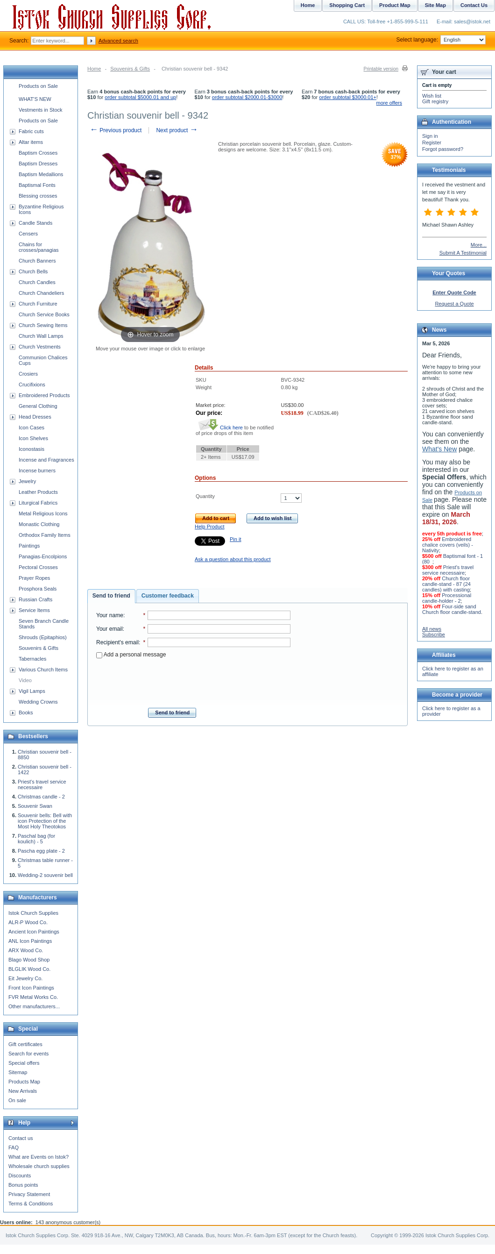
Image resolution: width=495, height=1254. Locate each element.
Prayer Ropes (34, 578)
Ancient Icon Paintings (33, 931)
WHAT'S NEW (35, 99)
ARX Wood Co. (25, 950)
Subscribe (433, 634)
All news (431, 629)
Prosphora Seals (38, 588)
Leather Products (38, 492)
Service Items (34, 610)
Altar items (31, 142)
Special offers (23, 1063)
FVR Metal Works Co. (33, 997)
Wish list (431, 96)
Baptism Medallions (41, 174)
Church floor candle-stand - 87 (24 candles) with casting (446, 584)
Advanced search (118, 40)
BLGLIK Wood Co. (29, 969)
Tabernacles (32, 659)
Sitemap (17, 1072)
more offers (389, 103)
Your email (109, 629)
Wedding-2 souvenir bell (45, 875)
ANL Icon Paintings (30, 941)
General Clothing (38, 406)
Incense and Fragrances (46, 460)
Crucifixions (32, 384)
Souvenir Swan (35, 806)
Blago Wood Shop (29, 959)
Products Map (24, 1081)
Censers (28, 233)
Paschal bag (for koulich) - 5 (36, 838)
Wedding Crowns (38, 702)
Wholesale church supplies (39, 1166)
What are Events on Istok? (38, 1157)
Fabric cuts (31, 131)
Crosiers (28, 374)
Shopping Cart (347, 5)
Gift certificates (25, 1044)
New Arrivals (22, 1091)
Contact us (20, 1138)
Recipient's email (117, 642)
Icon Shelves (33, 438)
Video (25, 680)
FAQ (13, 1147)
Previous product (115, 130)
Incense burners (37, 470)
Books (26, 712)
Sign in (430, 136)
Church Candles (37, 282)
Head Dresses (35, 417)
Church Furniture (38, 303)
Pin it (235, 539)
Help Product (210, 526)
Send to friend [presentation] (111, 595)
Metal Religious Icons (43, 513)
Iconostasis (31, 449)
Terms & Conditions (30, 1203)
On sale (17, 1100)
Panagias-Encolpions (43, 556)
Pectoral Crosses (38, 567)
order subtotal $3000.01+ (347, 97)
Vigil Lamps (32, 691)
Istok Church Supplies (33, 913)
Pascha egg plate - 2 (41, 851)
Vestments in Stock (41, 110)
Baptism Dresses (38, 163)
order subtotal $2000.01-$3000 (247, 97)
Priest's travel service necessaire (42, 784)
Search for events (28, 1053)
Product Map (394, 5)
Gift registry (435, 101)
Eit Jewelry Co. (25, 978)
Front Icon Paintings (31, 987)
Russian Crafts (35, 599)
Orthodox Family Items (45, 535)
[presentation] (193, 680)
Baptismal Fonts (37, 185)
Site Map (435, 5)
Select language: (441, 39)
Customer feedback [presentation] (167, 595)
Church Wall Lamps (41, 336)
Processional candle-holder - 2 (446, 598)
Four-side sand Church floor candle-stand (451, 609)
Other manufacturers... (34, 1006)
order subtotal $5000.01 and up (140, 97)
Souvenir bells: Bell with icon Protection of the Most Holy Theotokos (45, 820)
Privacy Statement (29, 1194)
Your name (109, 615)
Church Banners (37, 261)
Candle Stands (35, 223)
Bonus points (23, 1185)
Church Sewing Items (43, 325)
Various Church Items (43, 669)
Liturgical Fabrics (38, 503)
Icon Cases (31, 427)
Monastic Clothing (39, 524)
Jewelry (27, 481)
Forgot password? (442, 149)
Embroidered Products (44, 395)
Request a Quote (454, 303)
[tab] (111, 596)
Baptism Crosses (38, 153)
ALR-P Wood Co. (28, 922)
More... (479, 245)
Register (431, 142)
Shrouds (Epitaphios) (43, 637)
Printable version (381, 68)
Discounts (19, 1175)
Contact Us (474, 5)
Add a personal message (131, 654)
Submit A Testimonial (463, 253)
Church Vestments (40, 346)
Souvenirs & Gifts (130, 68)
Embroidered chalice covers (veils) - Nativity (447, 544)
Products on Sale (38, 86)
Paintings (29, 546)
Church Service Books (44, 314)
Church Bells (33, 271)
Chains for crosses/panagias (39, 247)
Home (94, 68)
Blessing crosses (38, 196)
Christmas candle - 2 (41, 796)
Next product (177, 130)
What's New (439, 449)
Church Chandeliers (41, 293)
